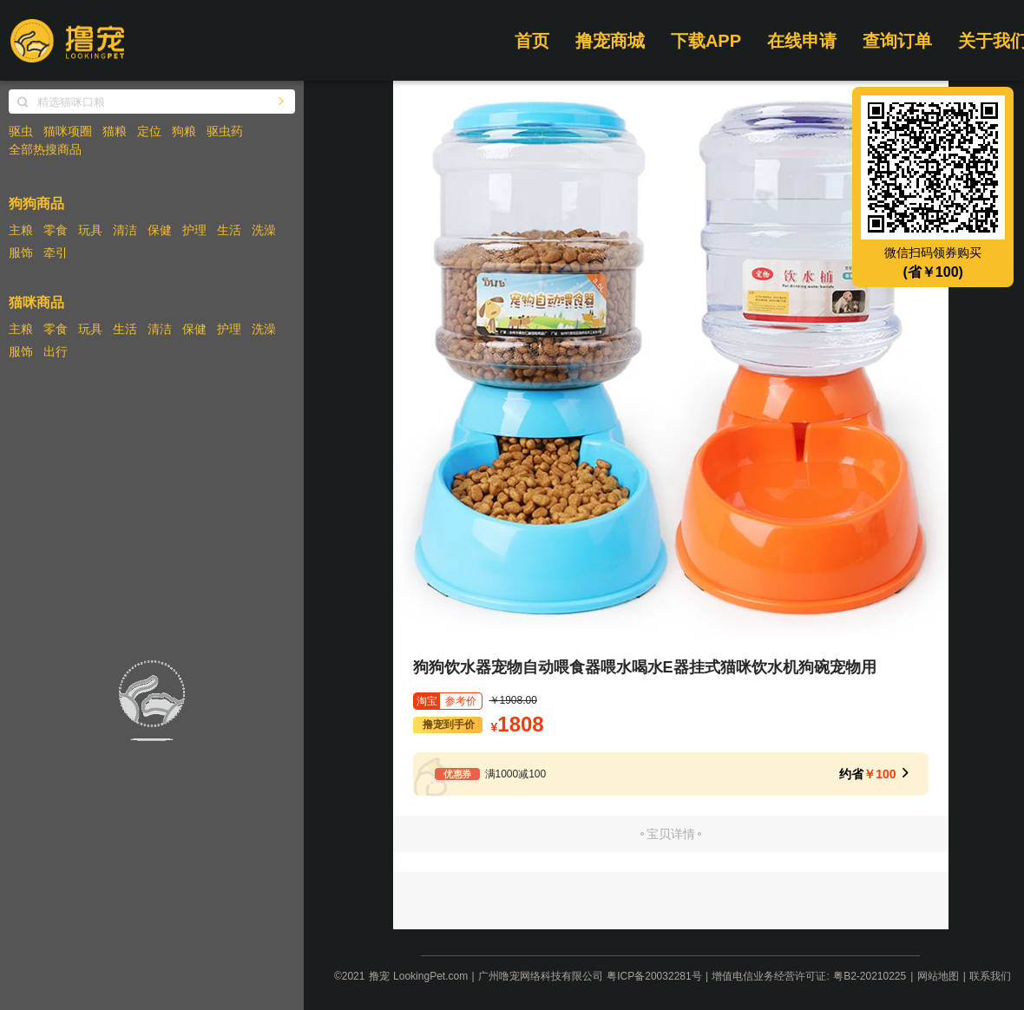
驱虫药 (225, 131)
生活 (229, 230)
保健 (160, 230)
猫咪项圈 (67, 131)
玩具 (90, 230)
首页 (532, 40)
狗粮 (184, 131)
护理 (194, 230)
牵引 (55, 252)
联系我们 (990, 976)
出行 (55, 351)
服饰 (21, 252)
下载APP (706, 40)
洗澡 (264, 230)
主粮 (21, 230)
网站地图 (938, 976)
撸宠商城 (610, 40)
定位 (149, 131)
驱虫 (21, 131)
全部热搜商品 (45, 149)
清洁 (125, 230)
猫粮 (114, 131)
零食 (55, 230)
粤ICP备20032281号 (654, 976)
